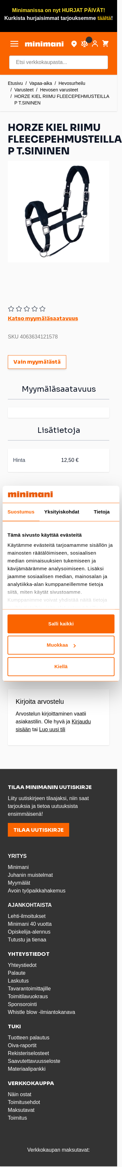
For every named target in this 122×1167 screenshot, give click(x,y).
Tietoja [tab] (102, 511)
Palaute (16, 973)
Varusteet (24, 89)
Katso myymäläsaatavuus (43, 318)
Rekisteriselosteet (28, 1053)
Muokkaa (61, 645)
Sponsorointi (22, 1004)
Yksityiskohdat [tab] (61, 511)
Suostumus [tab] (21, 511)
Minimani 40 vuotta (30, 924)
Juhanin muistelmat (30, 875)
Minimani (18, 867)
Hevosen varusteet (59, 89)
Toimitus (17, 1118)
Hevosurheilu (72, 83)
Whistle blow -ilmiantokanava (41, 1012)
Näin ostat (19, 1094)
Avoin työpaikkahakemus (37, 890)
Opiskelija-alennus (29, 932)
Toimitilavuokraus (28, 996)
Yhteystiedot (22, 965)
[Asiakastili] (95, 44)
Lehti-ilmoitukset (27, 916)
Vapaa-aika (40, 83)
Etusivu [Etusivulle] (15, 83)
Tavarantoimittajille (29, 988)
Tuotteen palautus (29, 1037)
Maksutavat (21, 1110)
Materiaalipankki (27, 1069)
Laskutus (18, 981)
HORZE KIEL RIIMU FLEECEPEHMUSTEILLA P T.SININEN (61, 99)
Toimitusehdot (24, 1102)
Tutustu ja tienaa (27, 939)
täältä (104, 18)
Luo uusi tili (52, 729)
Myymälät (19, 883)
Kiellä (61, 666)
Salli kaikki (61, 623)
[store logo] (44, 44)
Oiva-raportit (22, 1045)
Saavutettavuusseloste (34, 1061)
